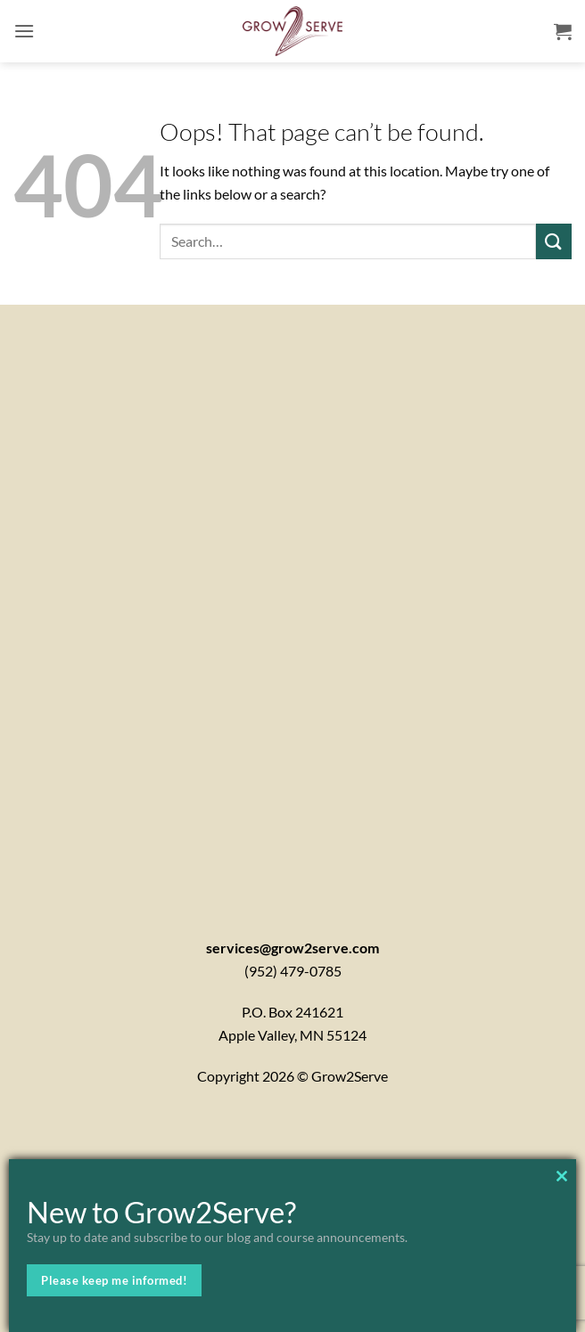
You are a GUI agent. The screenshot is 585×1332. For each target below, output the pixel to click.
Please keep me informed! (114, 1280)
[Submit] (554, 241)
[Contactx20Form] (292, 598)
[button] (24, 31)
